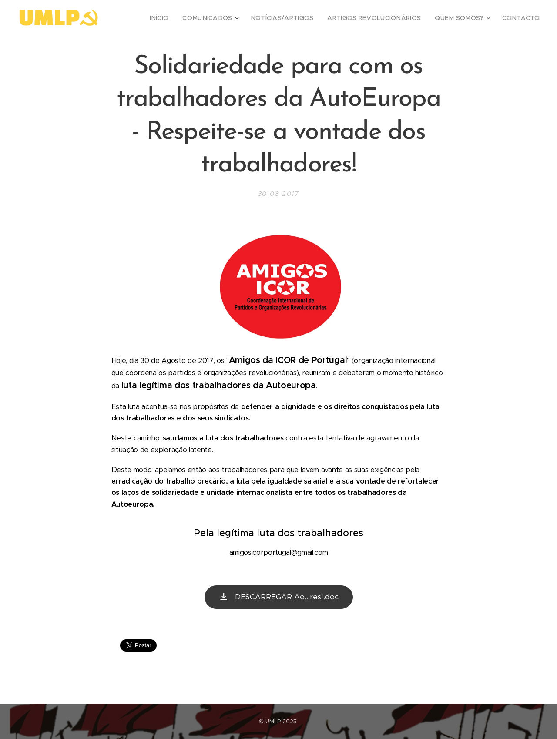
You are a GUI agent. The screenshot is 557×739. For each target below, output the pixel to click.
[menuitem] (187, 18)
